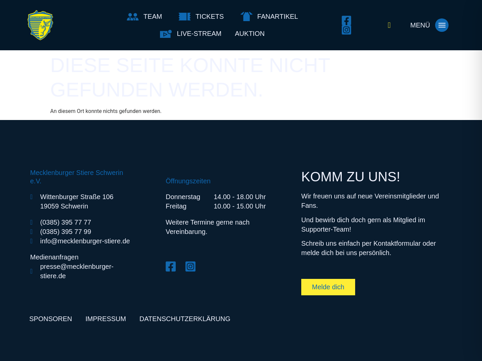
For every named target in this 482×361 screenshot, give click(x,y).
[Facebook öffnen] (348, 20)
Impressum (105, 318)
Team (153, 16)
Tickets (209, 16)
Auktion (250, 33)
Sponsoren (50, 318)
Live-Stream (199, 33)
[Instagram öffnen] (348, 30)
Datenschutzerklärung (184, 318)
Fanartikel (277, 16)
